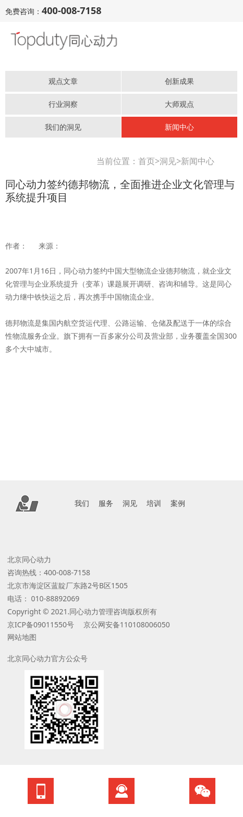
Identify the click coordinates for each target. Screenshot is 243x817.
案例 (178, 503)
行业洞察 (63, 104)
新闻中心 (179, 127)
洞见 (168, 161)
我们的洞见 (63, 127)
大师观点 (179, 104)
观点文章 (63, 81)
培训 (154, 503)
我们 (82, 503)
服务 (106, 503)
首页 (146, 161)
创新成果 (179, 81)
